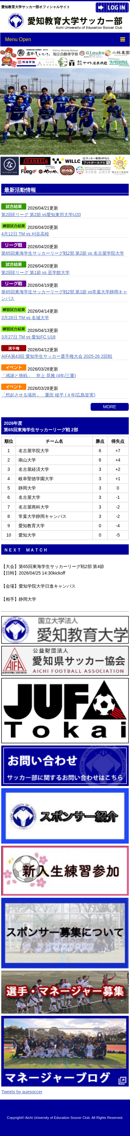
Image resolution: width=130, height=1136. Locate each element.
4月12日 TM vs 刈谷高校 (25, 233)
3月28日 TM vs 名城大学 (25, 317)
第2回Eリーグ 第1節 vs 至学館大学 (35, 272)
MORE (109, 406)
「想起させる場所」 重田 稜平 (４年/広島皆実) (48, 394)
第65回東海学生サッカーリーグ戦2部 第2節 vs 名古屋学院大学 (62, 253)
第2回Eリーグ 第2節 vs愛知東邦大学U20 (41, 214)
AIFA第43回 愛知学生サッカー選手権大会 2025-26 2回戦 (56, 356)
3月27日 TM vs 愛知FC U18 (28, 336)
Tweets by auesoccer (21, 1091)
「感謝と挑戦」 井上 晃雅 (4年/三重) (38, 375)
